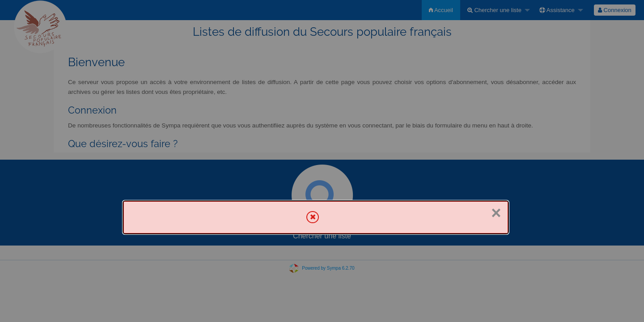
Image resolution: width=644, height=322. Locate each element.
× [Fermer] (496, 212)
